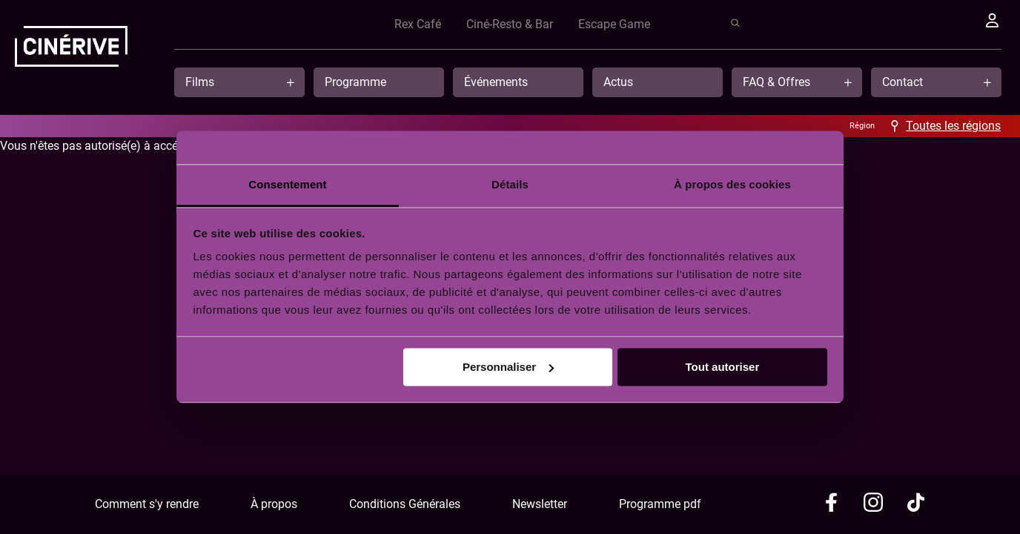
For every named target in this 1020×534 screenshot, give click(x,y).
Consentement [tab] (287, 184)
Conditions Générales (404, 504)
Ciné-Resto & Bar (778, 24)
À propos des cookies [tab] (732, 184)
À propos (274, 504)
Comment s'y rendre (147, 504)
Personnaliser (508, 366)
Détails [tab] (510, 184)
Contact (902, 82)
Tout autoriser (723, 366)
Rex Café (686, 24)
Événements (496, 82)
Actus (618, 82)
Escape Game (882, 24)
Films (199, 82)
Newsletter (539, 504)
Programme (355, 82)
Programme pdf (660, 504)
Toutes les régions (953, 126)
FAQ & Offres (776, 82)
